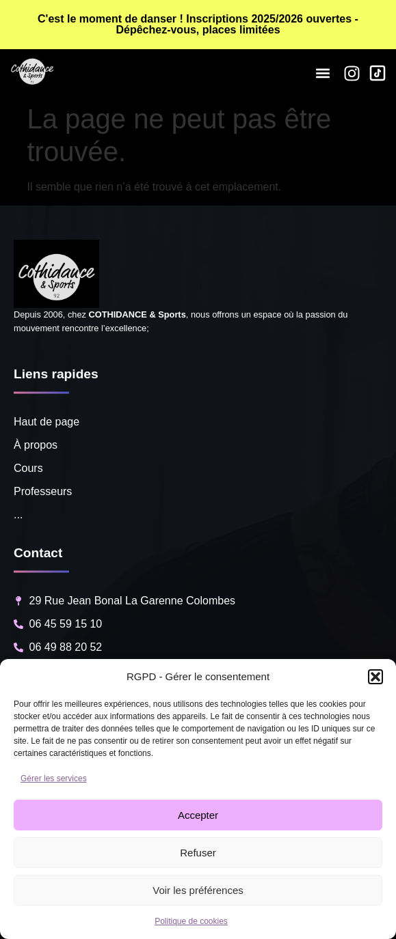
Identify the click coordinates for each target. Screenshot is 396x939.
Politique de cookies (191, 921)
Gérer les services (54, 778)
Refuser (198, 852)
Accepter (198, 815)
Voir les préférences (198, 890)
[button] (375, 677)
